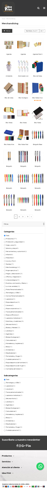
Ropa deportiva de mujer (16, 366)
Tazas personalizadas (14, 312)
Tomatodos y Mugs (14, 356)
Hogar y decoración (14, 273)
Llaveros (10, 305)
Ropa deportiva (13, 302)
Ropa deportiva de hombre (17, 362)
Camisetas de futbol (14, 369)
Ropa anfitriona (12, 315)
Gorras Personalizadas (15, 296)
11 (27, 217)
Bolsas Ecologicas (13, 337)
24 (42, 31)
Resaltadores (11, 353)
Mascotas (10, 258)
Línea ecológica (13, 280)
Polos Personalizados (14, 289)
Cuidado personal (13, 359)
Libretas (10, 331)
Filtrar (7, 31)
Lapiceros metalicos (14, 318)
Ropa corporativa (14, 308)
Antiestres (10, 350)
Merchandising (13, 267)
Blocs (9, 347)
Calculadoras (11, 340)
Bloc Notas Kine (9, 144)
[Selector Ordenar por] (32, 31)
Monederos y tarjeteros (15, 343)
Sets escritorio (12, 324)
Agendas (10, 334)
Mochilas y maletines (15, 321)
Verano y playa (12, 248)
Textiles (10, 264)
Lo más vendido (13, 286)
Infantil (9, 254)
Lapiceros (10, 299)
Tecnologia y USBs (13, 293)
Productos (11, 239)
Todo (7, 235)
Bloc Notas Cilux (37, 98)
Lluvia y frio (11, 261)
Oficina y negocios (13, 277)
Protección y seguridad (15, 242)
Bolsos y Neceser (13, 327)
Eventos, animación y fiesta (17, 283)
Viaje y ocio (11, 245)
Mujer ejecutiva (12, 270)
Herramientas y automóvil (16, 251)
